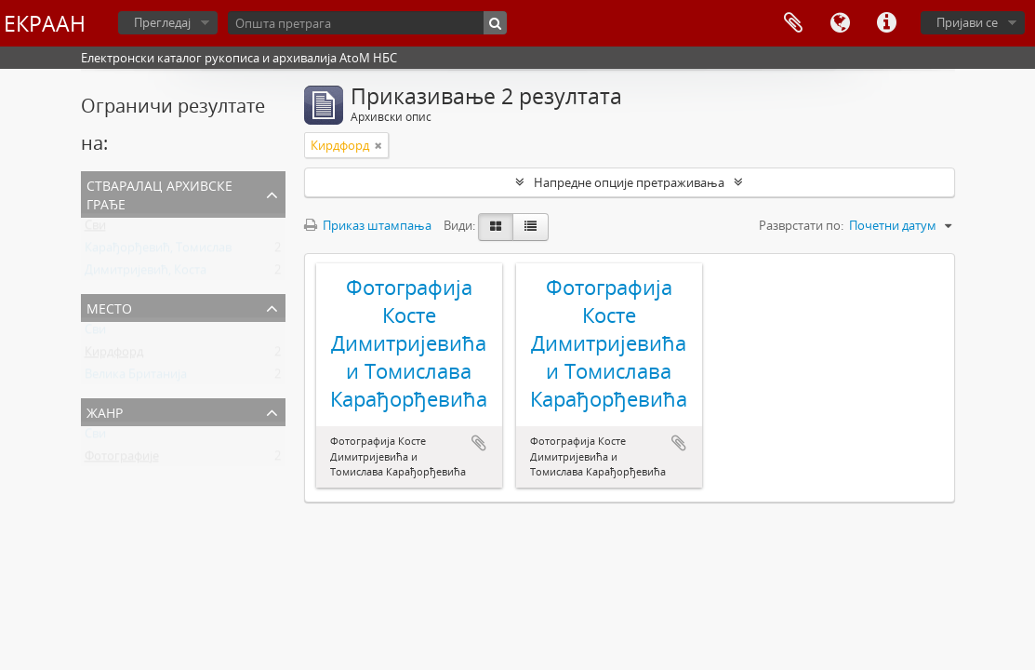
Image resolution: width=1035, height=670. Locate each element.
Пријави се (967, 22)
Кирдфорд (114, 355)
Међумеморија (793, 23)
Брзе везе (886, 23)
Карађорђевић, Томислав (158, 251)
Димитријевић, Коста (145, 273)
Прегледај (162, 22)
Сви (95, 229)
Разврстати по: (801, 225)
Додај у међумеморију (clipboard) (479, 443)
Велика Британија (136, 377)
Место (109, 306)
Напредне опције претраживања (629, 182)
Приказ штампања (367, 225)
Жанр (104, 410)
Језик (839, 23)
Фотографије (122, 459)
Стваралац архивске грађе (159, 193)
